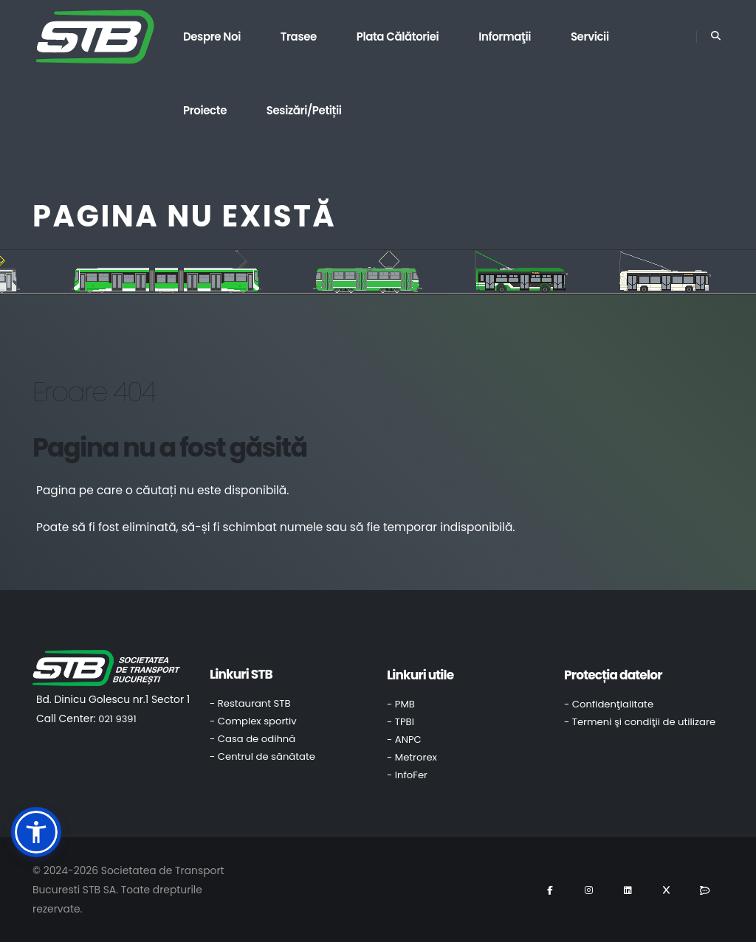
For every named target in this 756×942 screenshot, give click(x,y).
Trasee (299, 36)
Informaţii (504, 36)
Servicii (590, 36)
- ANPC (404, 740)
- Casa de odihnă (252, 739)
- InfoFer (407, 775)
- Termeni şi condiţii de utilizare (639, 722)
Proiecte (205, 110)
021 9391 (117, 719)
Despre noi (212, 36)
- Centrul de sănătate (262, 756)
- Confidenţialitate (608, 704)
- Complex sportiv (253, 721)
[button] (36, 832)
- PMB (401, 704)
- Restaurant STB (250, 703)
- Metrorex (412, 757)
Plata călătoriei (398, 36)
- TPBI (400, 722)
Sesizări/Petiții (304, 110)
